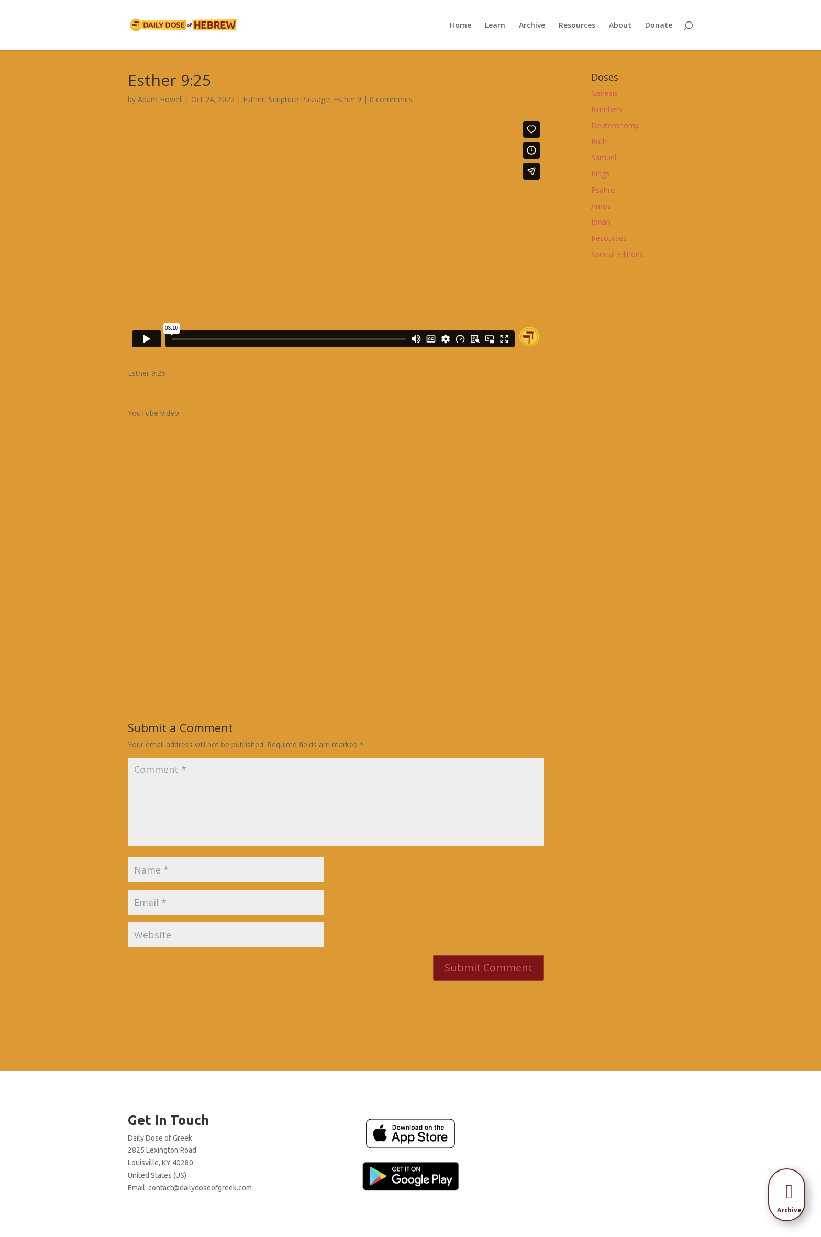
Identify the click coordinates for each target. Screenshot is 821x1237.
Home (460, 25)
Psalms (603, 190)
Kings (600, 174)
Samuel (603, 157)
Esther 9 (347, 99)
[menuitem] (789, 1191)
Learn (495, 25)
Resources (577, 25)
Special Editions (617, 254)
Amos (601, 206)
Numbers (607, 109)
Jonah (601, 222)
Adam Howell (160, 99)
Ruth (599, 141)
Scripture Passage (299, 99)
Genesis (604, 93)
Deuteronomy (615, 125)
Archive (532, 25)
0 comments (391, 99)
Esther (253, 99)
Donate (658, 25)
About (620, 25)
